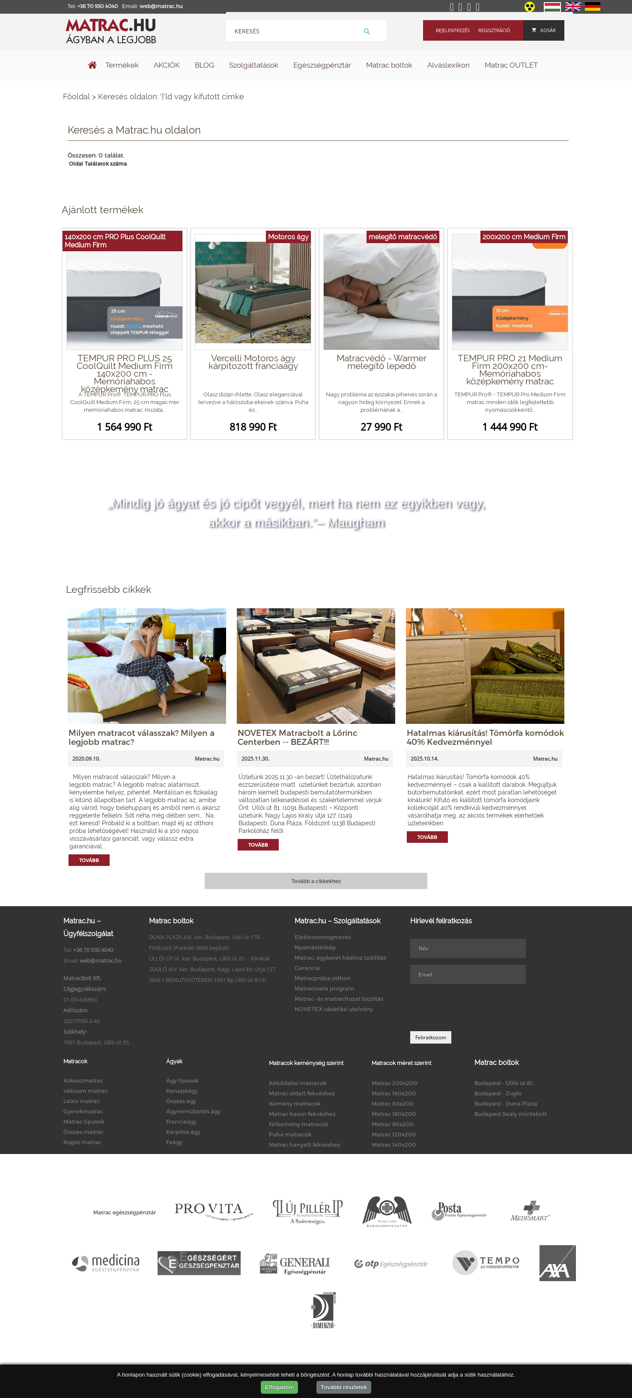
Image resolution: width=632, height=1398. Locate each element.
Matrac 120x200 (394, 1134)
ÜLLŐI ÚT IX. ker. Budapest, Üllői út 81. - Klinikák (209, 958)
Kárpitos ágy (183, 1131)
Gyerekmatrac (83, 1111)
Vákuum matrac (85, 1090)
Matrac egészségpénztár (124, 1212)
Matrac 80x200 (393, 1103)
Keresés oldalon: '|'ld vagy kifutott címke (171, 96)
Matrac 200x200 (394, 1083)
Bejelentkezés (453, 30)
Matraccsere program (324, 988)
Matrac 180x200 (394, 1113)
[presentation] (475, 1007)
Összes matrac (83, 1131)
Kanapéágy (182, 1090)
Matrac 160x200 (394, 1093)
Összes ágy (181, 1101)
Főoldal (76, 96)
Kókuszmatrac (83, 1080)
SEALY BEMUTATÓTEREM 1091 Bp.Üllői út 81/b (207, 980)
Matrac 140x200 (394, 1144)
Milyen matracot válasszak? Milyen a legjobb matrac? (142, 737)
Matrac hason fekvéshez (302, 1113)
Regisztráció (494, 30)
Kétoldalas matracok (298, 1083)
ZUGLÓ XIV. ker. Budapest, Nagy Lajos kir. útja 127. (213, 969)
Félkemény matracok (298, 1124)
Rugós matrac (82, 1142)
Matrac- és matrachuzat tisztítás (339, 998)
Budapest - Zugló (498, 1093)
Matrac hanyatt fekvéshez (304, 1144)
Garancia (307, 967)
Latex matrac (81, 1101)
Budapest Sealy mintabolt (510, 1113)
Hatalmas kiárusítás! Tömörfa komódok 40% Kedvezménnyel (485, 737)
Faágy (174, 1142)
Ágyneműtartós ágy (193, 1111)
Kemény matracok (295, 1103)
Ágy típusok (182, 1080)
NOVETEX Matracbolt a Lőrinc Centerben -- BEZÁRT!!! (298, 737)
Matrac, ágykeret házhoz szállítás (340, 957)
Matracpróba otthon (323, 978)
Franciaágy (181, 1121)
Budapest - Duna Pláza (505, 1103)
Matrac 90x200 (393, 1124)
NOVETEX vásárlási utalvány (334, 1008)
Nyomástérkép (315, 947)
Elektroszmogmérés (323, 937)
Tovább (89, 860)
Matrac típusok (83, 1121)
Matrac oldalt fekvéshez (302, 1093)
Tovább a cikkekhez (316, 881)
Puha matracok (290, 1134)
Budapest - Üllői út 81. (504, 1083)
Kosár (544, 30)
